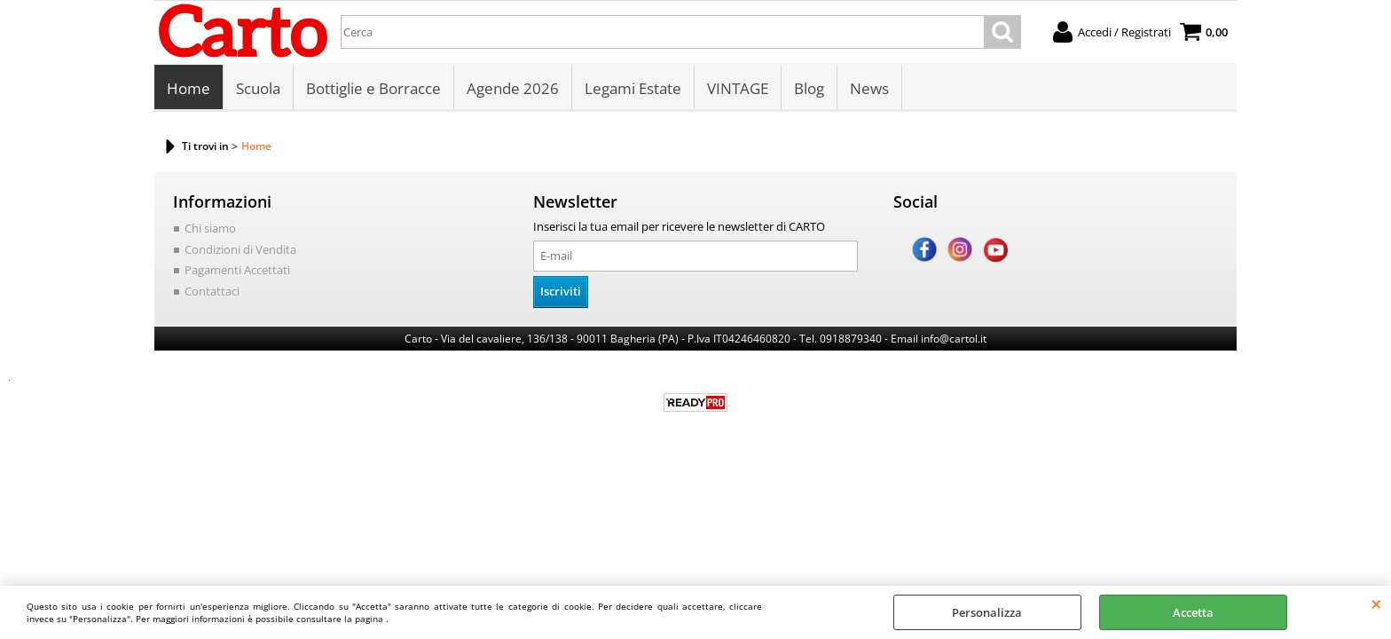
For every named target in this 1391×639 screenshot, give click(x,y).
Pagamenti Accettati (237, 270)
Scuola (258, 88)
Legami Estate (633, 88)
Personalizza (987, 612)
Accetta (1193, 612)
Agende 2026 (513, 88)
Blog (809, 88)
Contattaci (212, 291)
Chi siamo (210, 228)
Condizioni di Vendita (240, 249)
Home (188, 88)
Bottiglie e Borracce (373, 88)
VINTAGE (737, 88)
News (869, 88)
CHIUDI (1376, 603)
